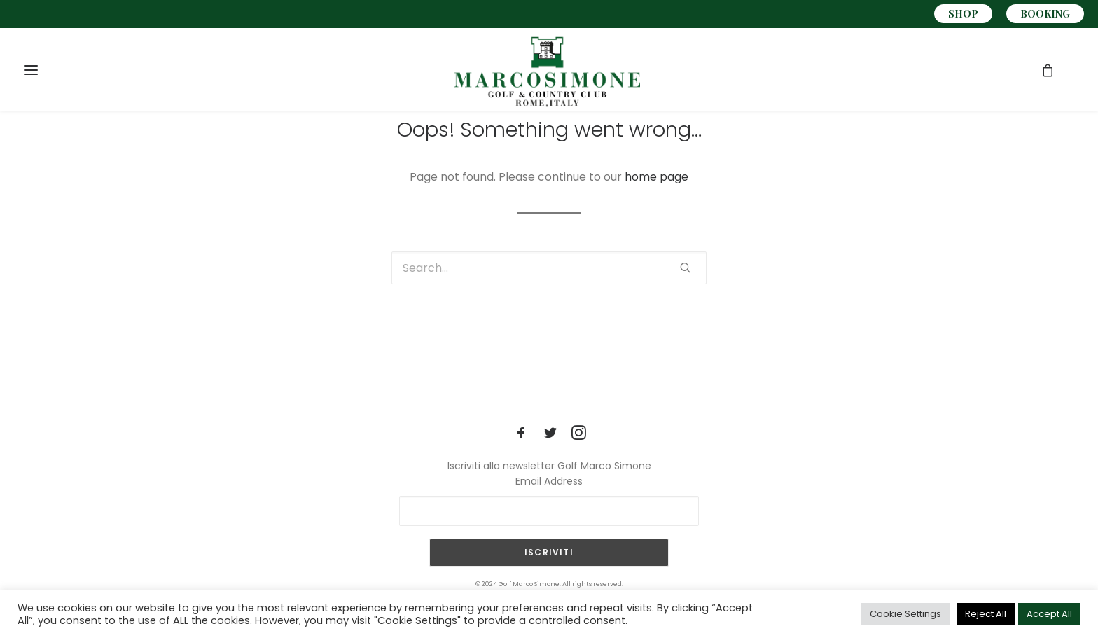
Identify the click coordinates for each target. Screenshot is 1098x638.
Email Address (549, 481)
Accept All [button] (1049, 613)
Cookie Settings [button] (905, 613)
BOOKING (1045, 13)
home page (656, 177)
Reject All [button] (985, 613)
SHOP (963, 13)
